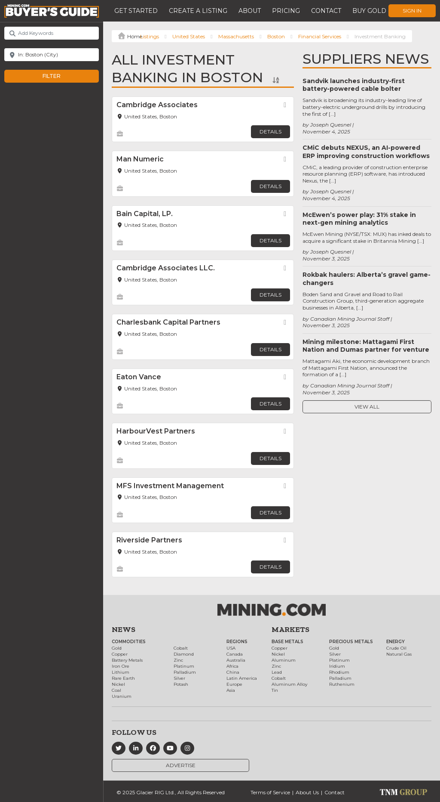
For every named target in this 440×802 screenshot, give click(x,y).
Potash (181, 684)
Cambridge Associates (157, 105)
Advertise (181, 765)
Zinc (178, 660)
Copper (120, 654)
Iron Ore (120, 666)
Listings (149, 36)
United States (188, 36)
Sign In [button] (412, 10)
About (249, 11)
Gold (117, 648)
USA (230, 648)
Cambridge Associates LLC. (165, 268)
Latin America (241, 678)
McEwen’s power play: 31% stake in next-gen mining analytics (359, 218)
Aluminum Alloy (289, 684)
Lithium (120, 672)
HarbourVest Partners (155, 431)
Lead (277, 672)
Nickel (118, 684)
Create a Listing (198, 11)
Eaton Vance (138, 377)
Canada (234, 654)
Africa (232, 666)
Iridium (337, 666)
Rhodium (339, 672)
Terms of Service (270, 792)
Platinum (184, 666)
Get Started (136, 11)
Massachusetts (236, 36)
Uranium (121, 696)
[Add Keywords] (51, 33)
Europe (234, 684)
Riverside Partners (149, 540)
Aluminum (284, 660)
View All (366, 406)
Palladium (185, 672)
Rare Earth (123, 678)
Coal (116, 690)
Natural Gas (399, 654)
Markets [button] (290, 629)
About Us (307, 792)
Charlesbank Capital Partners (168, 322)
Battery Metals (127, 660)
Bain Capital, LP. (144, 214)
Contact (326, 11)
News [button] (123, 629)
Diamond (184, 654)
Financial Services (319, 36)
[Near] (51, 54)
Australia (235, 660)
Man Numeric (140, 159)
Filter (60, 76)
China (232, 672)
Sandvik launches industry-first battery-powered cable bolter (353, 85)
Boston (276, 36)
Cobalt (181, 648)
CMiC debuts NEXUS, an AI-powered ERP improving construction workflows (366, 151)
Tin (275, 690)
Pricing (286, 11)
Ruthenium (341, 684)
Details (270, 131)
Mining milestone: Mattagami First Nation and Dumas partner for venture (365, 345)
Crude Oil (396, 648)
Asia (230, 690)
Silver (179, 678)
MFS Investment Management (170, 486)
